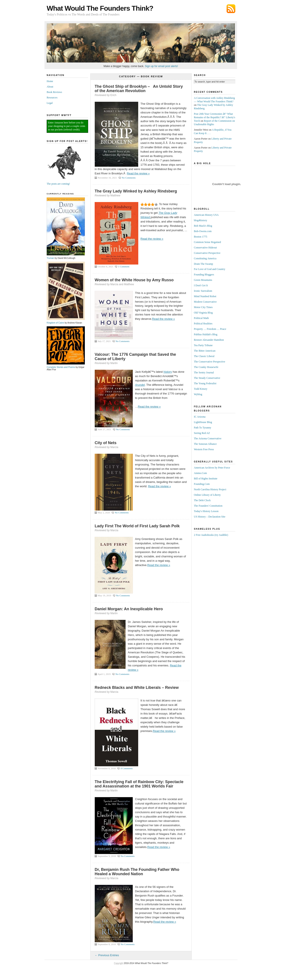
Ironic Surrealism (203, 290)
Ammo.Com (200, 473)
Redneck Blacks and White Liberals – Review (137, 687)
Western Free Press (204, 449)
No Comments (129, 177)
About (50, 86)
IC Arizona (199, 416)
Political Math (201, 318)
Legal (50, 103)
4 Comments (126, 768)
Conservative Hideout (205, 247)
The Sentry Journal (204, 372)
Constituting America (205, 258)
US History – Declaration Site (209, 516)
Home (50, 81)
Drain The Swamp (203, 263)
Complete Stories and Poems (66, 366)
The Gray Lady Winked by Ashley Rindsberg (136, 191)
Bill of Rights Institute (205, 478)
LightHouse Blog (203, 422)
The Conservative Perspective (209, 361)
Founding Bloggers (204, 274)
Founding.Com (202, 484)
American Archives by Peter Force (212, 467)
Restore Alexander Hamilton (209, 339)
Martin (114, 363)
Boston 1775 (200, 236)
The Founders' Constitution (208, 505)
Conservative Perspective (207, 253)
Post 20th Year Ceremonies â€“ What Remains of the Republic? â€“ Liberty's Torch (214, 117)
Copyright (118, 963)
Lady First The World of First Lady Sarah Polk (137, 526)
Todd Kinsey (200, 388)
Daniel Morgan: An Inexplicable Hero (129, 609)
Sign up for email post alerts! (161, 66)
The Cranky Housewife (206, 367)
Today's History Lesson (206, 511)
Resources (52, 97)
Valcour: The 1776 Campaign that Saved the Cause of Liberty (135, 356)
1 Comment (123, 266)
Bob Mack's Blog (203, 225)
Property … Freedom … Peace (210, 328)
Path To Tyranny (202, 427)
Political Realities (203, 323)
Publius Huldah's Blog (205, 334)
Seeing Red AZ (202, 433)
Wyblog (198, 394)
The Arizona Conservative (207, 438)
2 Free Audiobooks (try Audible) (211, 534)
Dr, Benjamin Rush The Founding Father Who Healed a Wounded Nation (137, 871)
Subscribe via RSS (231, 8)
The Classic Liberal (204, 356)
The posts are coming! (66, 182)
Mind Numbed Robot (205, 296)
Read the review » (138, 173)
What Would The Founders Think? (100, 8)
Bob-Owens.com (203, 231)
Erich (113, 95)
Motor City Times (203, 307)
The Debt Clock (202, 500)
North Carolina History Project (210, 489)
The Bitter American (204, 350)
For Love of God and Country (209, 269)
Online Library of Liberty (207, 494)
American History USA (206, 214)
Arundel (140, 384)
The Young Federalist (205, 383)
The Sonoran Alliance (205, 443)
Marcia (114, 447)
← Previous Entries (107, 955)
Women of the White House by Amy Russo (134, 280)
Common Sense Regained (207, 242)
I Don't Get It (201, 285)
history (168, 371)
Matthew (115, 195)
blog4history (200, 220)
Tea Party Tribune (203, 345)
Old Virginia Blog (203, 312)
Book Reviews (54, 92)
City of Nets (105, 443)
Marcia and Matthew (122, 284)
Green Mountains (203, 280)
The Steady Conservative (207, 377)
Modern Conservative (205, 301)
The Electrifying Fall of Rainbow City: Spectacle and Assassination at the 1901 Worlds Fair (139, 784)
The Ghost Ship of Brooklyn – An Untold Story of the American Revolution (139, 88)
